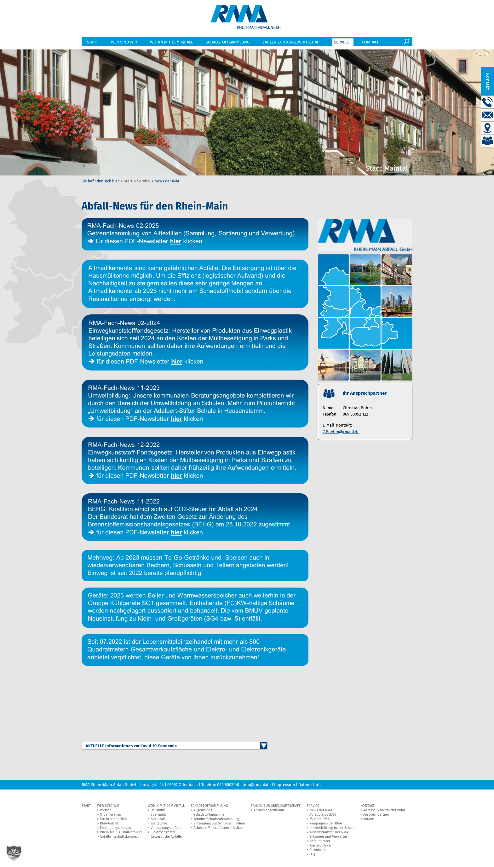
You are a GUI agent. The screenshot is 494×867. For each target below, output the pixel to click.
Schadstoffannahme (208, 815)
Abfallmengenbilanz (269, 811)
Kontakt (370, 43)
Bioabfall (158, 820)
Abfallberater (319, 842)
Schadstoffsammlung (228, 43)
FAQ (312, 855)
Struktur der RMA (113, 820)
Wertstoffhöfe (320, 846)
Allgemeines (202, 811)
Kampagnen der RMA (325, 824)
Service (341, 43)
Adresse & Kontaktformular (384, 811)
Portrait (106, 811)
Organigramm (110, 815)
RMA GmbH (246, 17)
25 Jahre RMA (319, 820)
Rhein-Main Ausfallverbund (121, 833)
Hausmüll (158, 811)
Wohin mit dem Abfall (171, 43)
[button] (14, 853)
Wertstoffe (159, 824)
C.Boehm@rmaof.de (341, 432)
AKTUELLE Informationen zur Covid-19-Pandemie (131, 746)
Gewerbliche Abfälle (166, 837)
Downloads (317, 851)
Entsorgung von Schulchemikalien (219, 824)
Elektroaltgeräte (163, 833)
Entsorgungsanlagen (115, 829)
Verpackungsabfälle (166, 829)
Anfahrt (369, 820)
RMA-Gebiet (109, 824)
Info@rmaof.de (257, 785)
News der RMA (320, 811)
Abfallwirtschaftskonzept (119, 837)
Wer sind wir (124, 43)
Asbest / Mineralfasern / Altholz (218, 829)
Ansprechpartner (376, 815)
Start (92, 43)
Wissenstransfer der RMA (328, 833)
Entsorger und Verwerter (328, 837)
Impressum (284, 785)
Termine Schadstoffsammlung (216, 820)
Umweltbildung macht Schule (331, 829)
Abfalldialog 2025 (322, 815)
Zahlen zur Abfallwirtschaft (291, 43)
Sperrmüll (158, 815)
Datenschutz (310, 785)
